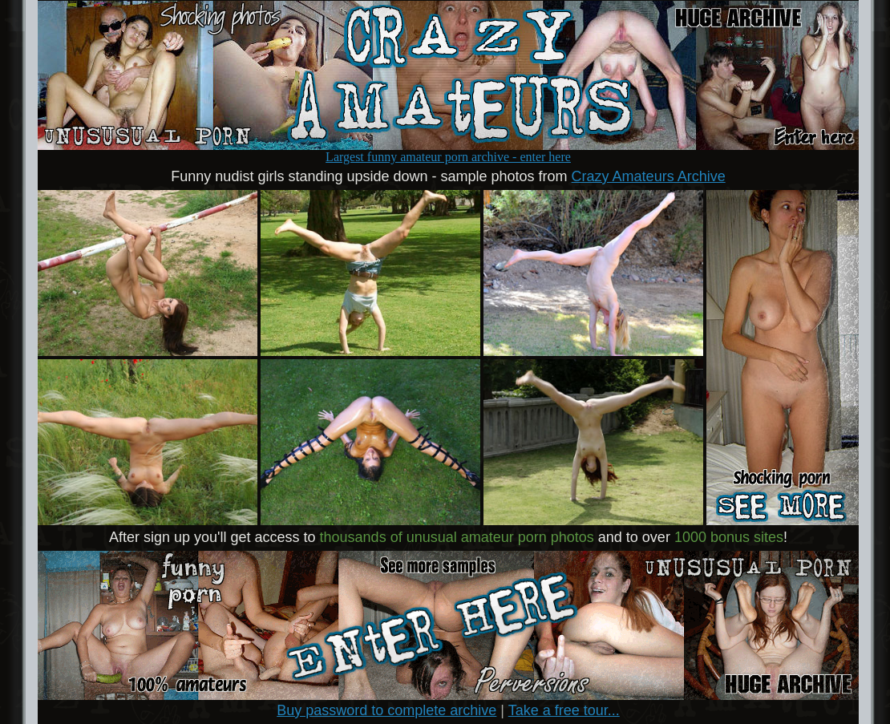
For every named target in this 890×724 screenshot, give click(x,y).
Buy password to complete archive (386, 710)
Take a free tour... (564, 710)
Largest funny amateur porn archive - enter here (448, 151)
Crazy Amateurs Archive (649, 176)
